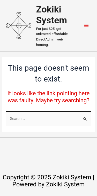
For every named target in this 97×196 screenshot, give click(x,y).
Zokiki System (51, 15)
